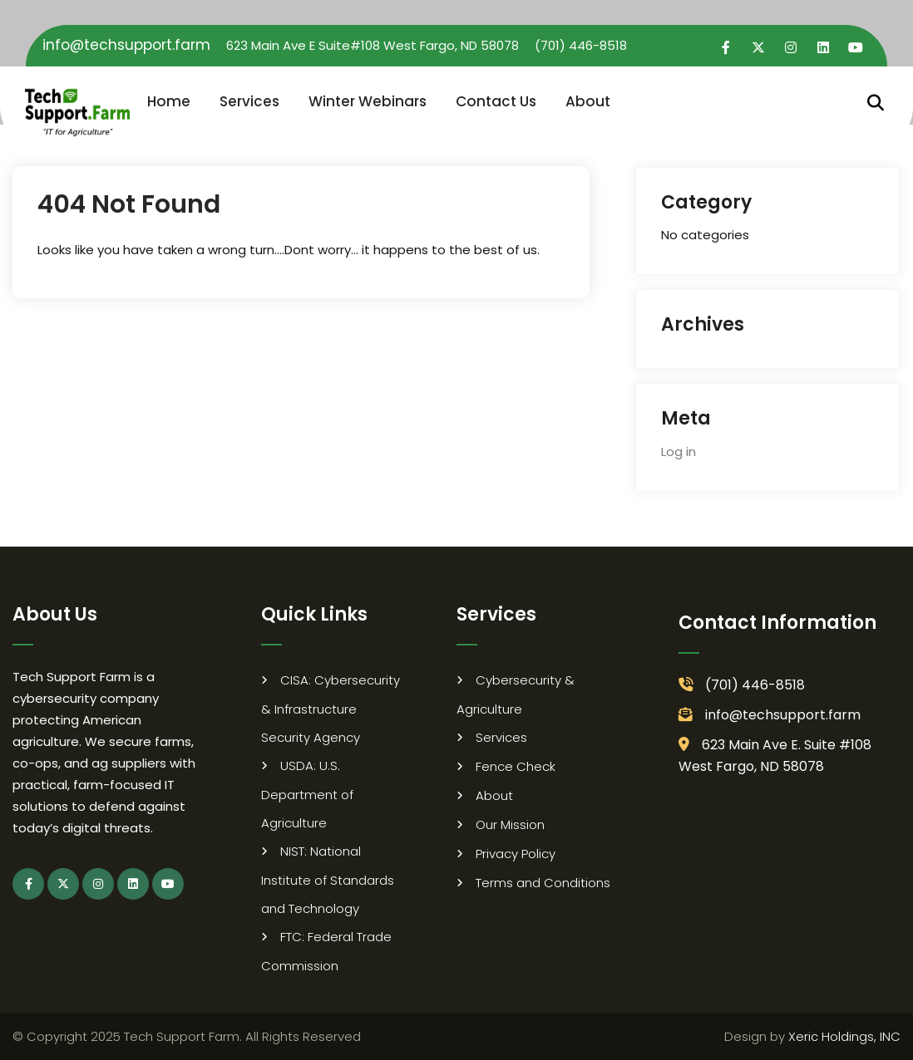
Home (168, 101)
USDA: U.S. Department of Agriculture (307, 794)
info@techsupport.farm (126, 45)
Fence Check (515, 766)
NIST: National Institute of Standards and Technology (327, 879)
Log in (678, 451)
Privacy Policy (515, 853)
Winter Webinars (367, 101)
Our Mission (510, 824)
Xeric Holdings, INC (844, 1036)
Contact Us (496, 101)
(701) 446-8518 (581, 45)
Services (249, 101)
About (587, 101)
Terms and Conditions (543, 882)
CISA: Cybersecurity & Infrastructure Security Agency (330, 708)
